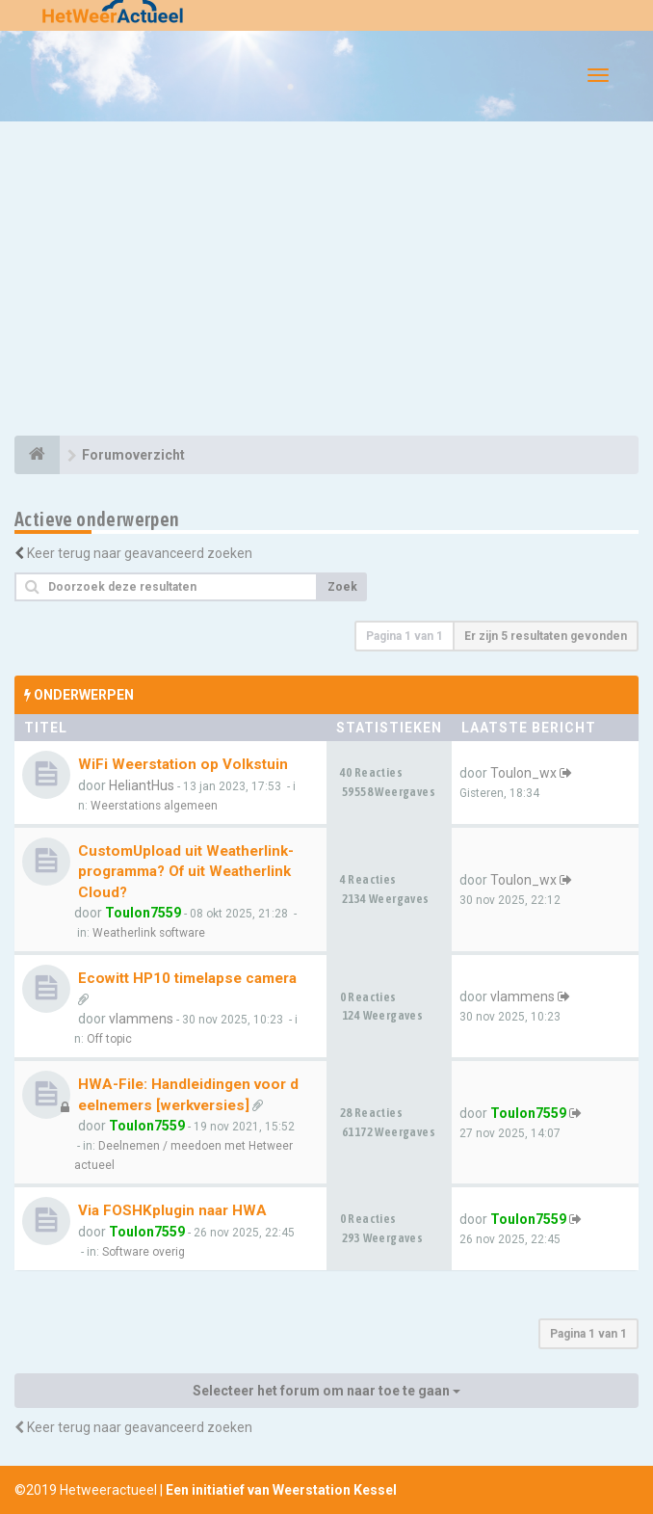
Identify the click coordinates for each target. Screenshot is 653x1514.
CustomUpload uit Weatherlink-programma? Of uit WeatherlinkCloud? (186, 871)
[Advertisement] (326, 281)
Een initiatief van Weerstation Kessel (281, 1490)
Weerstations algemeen (154, 805)
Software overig (143, 1252)
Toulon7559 (143, 912)
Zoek (342, 587)
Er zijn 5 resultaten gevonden (545, 636)
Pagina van (404, 636)
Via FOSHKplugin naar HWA (172, 1210)
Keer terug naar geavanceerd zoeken (139, 553)
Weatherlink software (148, 933)
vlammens (141, 1018)
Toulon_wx (523, 773)
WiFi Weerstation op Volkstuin (183, 764)
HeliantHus (141, 785)
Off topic (109, 1039)
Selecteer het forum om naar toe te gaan (326, 1390)
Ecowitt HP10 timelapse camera (187, 978)
